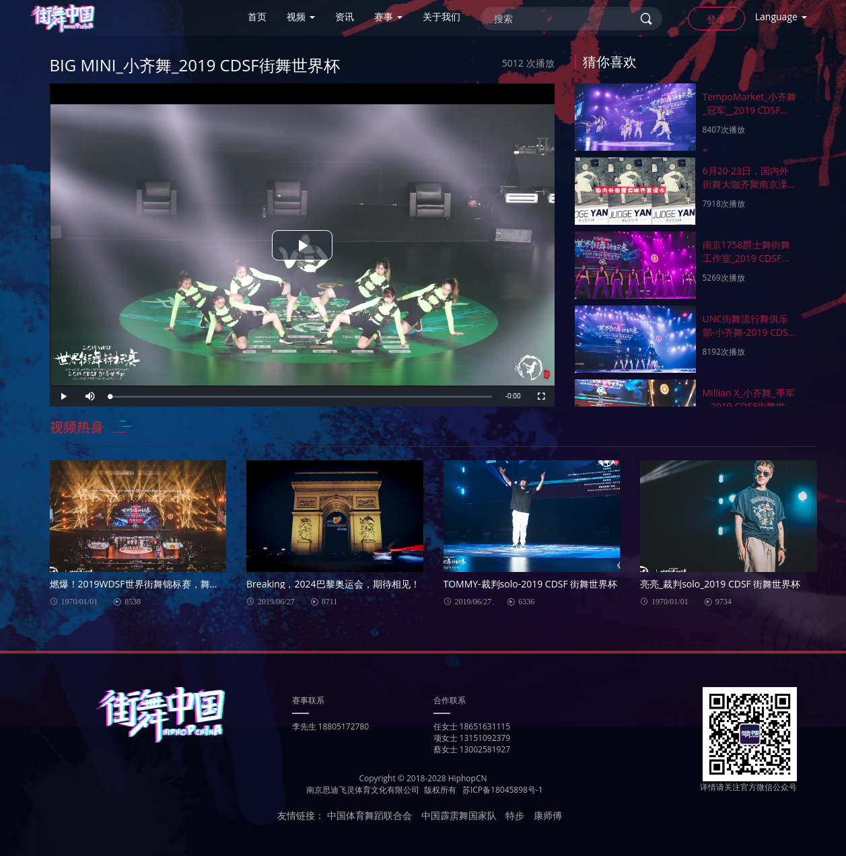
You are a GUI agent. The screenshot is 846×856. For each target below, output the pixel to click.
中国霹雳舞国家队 (459, 815)
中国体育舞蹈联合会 (369, 815)
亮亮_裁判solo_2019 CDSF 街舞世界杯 (720, 584)
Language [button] (781, 16)
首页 (257, 16)
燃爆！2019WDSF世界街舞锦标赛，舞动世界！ (138, 584)
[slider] (301, 397)
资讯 (344, 16)
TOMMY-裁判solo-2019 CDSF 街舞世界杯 (531, 584)
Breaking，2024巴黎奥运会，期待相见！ (333, 584)
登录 (716, 19)
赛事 (388, 16)
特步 (514, 815)
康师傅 (548, 815)
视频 (301, 16)
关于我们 (441, 16)
